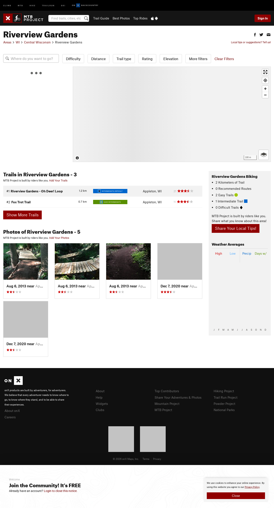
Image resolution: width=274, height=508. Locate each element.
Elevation (170, 58)
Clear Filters (224, 58)
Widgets (102, 404)
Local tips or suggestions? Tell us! (251, 42)
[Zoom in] (265, 89)
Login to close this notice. (60, 491)
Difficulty (73, 58)
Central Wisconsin (37, 42)
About (100, 391)
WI (18, 42)
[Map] (172, 114)
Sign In (263, 18)
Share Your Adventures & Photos (178, 397)
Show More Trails (22, 214)
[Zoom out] (265, 95)
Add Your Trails (58, 180)
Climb (7, 5)
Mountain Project (167, 404)
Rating (147, 58)
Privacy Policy (252, 487)
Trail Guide (101, 18)
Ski (63, 5)
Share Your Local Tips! (235, 228)
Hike (33, 5)
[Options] (263, 155)
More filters (198, 58)
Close (236, 496)
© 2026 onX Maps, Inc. (126, 458)
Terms (146, 458)
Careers (10, 417)
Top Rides (140, 18)
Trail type (123, 58)
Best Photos (121, 18)
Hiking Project (224, 391)
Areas (7, 42)
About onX (12, 411)
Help (99, 397)
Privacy (157, 458)
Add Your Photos (59, 237)
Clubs (100, 410)
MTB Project (163, 410)
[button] (255, 34)
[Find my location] (265, 80)
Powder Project (224, 404)
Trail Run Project (225, 397)
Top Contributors (167, 391)
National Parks (224, 410)
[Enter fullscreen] (265, 72)
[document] (236, 490)
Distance (98, 58)
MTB (20, 5)
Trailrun (48, 5)
